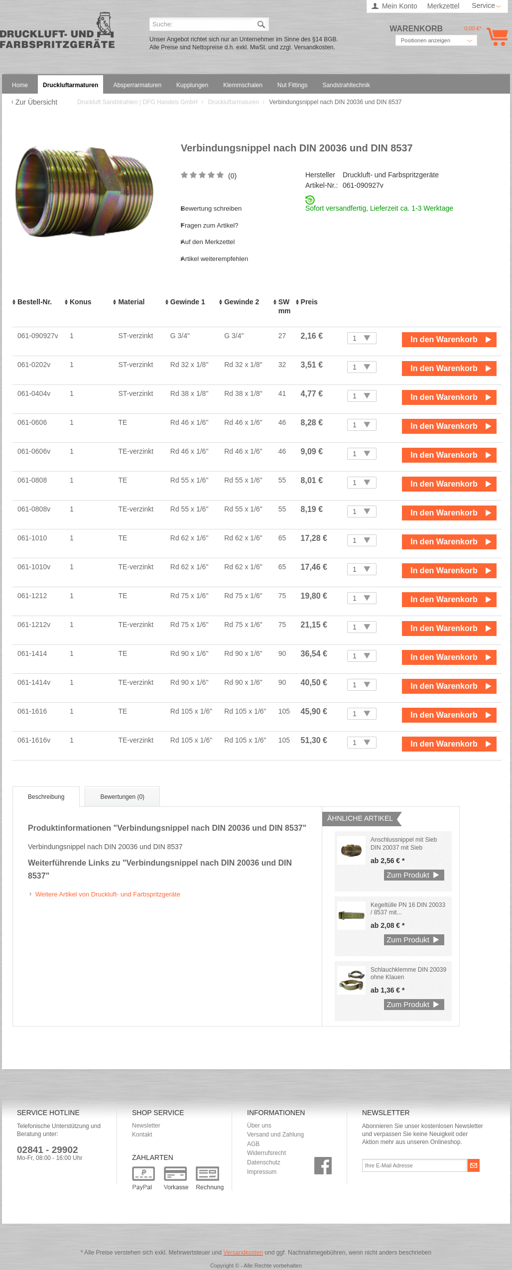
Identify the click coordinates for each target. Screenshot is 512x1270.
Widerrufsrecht (266, 1152)
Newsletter (146, 1125)
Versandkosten (243, 1252)
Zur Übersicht (36, 102)
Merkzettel (443, 6)
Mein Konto (399, 6)
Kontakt (142, 1134)
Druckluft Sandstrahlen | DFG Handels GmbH (57, 33)
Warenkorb (495, 36)
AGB (253, 1144)
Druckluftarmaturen (234, 102)
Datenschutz (263, 1162)
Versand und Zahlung (275, 1134)
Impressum (261, 1171)
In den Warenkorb (444, 339)
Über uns (259, 1125)
